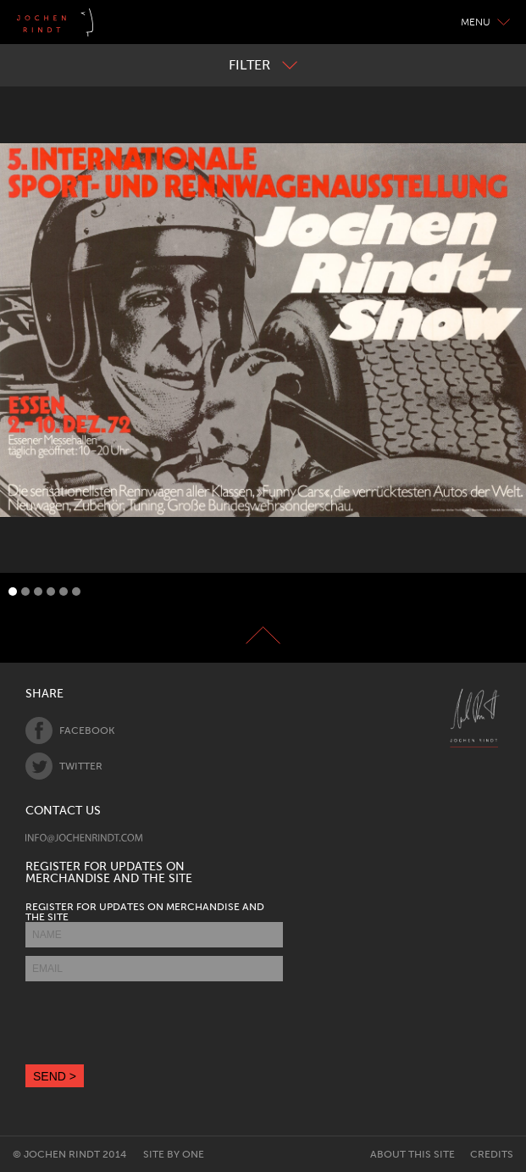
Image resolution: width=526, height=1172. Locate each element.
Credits (491, 1154)
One (193, 1154)
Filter (263, 65)
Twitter (63, 766)
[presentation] (154, 1023)
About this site (412, 1154)
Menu (485, 22)
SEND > (54, 1076)
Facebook (69, 730)
